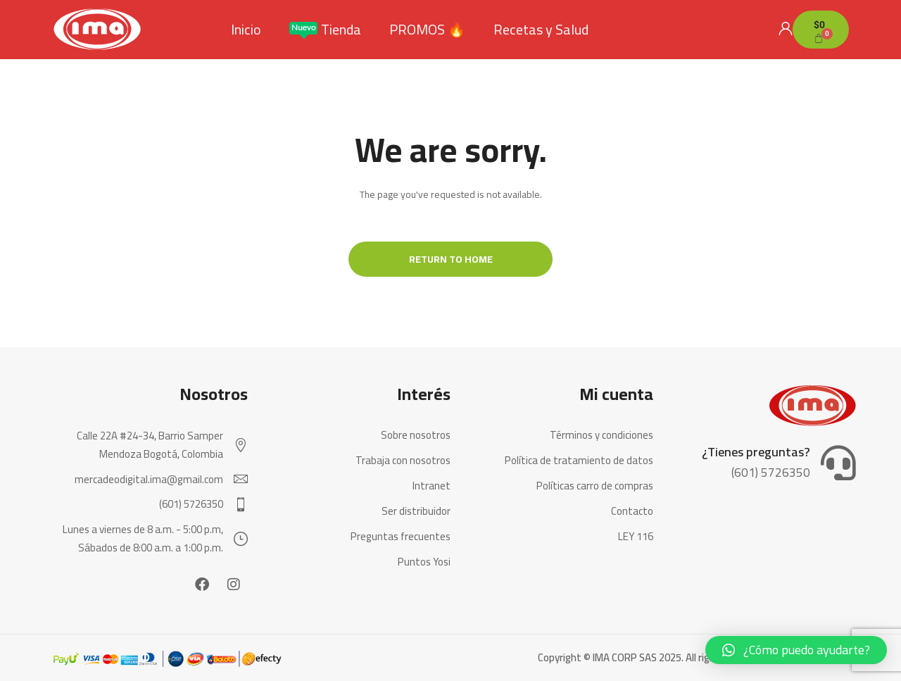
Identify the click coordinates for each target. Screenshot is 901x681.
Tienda (325, 29)
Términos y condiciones (601, 435)
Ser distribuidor (416, 511)
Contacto (632, 511)
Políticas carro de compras (594, 485)
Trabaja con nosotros (402, 460)
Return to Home (451, 259)
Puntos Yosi (424, 562)
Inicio (246, 29)
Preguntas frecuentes (400, 536)
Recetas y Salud (540, 29)
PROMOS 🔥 (427, 29)
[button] (796, 650)
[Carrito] (821, 30)
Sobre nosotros (415, 435)
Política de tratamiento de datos (579, 460)
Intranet (431, 485)
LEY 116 (635, 536)
